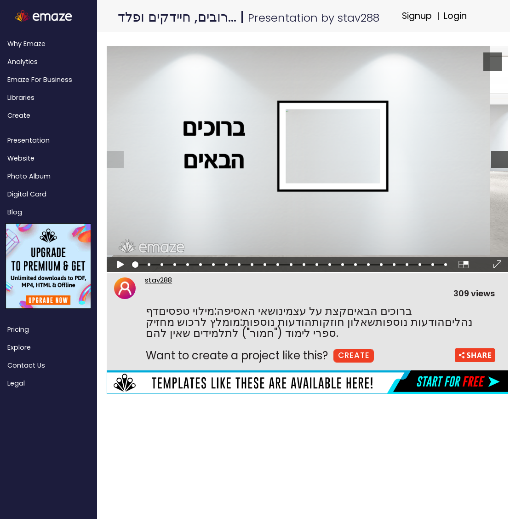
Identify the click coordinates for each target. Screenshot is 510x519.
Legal (16, 383)
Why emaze (26, 43)
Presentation (28, 140)
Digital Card (26, 194)
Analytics (22, 61)
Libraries (20, 97)
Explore (19, 347)
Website (20, 158)
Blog (14, 212)
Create (18, 115)
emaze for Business (39, 79)
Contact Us (26, 365)
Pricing (18, 329)
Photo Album (29, 176)
